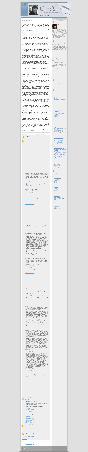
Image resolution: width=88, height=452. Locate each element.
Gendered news (56, 115)
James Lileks (56, 190)
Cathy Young (30, 206)
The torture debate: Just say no (58, 140)
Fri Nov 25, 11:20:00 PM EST (29, 436)
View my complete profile (56, 37)
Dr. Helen (55, 207)
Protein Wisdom (56, 189)
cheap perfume (28, 416)
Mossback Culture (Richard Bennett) (59, 198)
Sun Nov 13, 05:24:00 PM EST (29, 204)
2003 (41, 33)
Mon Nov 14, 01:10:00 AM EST (29, 265)
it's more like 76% (46, 108)
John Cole (55, 182)
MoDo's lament (56, 163)
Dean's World (56, 205)
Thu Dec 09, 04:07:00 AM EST (29, 422)
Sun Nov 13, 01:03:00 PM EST (29, 190)
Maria (29, 411)
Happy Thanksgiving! (57, 117)
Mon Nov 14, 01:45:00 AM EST (29, 273)
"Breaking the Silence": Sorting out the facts (60, 144)
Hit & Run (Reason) (56, 179)
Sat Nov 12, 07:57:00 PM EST (29, 169)
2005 (54, 96)
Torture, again (56, 129)
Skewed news (56, 116)
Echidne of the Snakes (57, 208)
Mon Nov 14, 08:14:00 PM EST (29, 377)
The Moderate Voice (57, 206)
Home (36, 441)
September (55, 167)
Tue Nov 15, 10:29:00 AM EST (29, 395)
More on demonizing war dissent (58, 138)
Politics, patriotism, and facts (58, 141)
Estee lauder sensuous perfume (31, 419)
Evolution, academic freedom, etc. (59, 148)
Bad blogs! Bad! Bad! (57, 165)
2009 (54, 91)
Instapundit (55, 173)
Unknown (30, 424)
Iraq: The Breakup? (57, 157)
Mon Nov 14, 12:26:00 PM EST (29, 302)
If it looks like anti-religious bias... (59, 112)
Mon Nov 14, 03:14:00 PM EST (29, 349)
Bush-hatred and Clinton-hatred (58, 142)
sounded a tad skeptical (40, 44)
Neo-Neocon (55, 181)
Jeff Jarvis (55, 188)
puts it (41, 94)
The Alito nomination (57, 164)
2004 (38, 33)
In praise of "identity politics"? (58, 143)
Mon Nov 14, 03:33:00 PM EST (29, 368)
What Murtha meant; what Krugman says (60, 128)
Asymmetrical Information (57, 178)
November (55, 98)
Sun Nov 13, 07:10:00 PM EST (29, 229)
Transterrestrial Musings (57, 197)
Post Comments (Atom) (30, 444)
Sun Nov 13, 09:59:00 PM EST (29, 254)
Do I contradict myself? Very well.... (59, 132)
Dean (29, 139)
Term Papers (30, 397)
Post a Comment (24, 439)
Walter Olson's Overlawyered (58, 201)
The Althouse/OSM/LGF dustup (58, 139)
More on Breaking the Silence (58, 131)
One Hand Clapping (57, 196)
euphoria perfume (29, 420)
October (55, 166)
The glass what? (56, 151)
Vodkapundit (55, 180)
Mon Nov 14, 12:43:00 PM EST (29, 326)
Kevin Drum (55, 192)
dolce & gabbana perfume (30, 418)
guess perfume (28, 421)
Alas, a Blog (55, 200)
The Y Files (53, 81)
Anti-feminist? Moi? (57, 120)
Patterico (55, 183)
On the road (55, 158)
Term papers (28, 399)
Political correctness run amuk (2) (59, 133)
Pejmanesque (56, 187)
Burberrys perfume (29, 417)
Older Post (48, 441)
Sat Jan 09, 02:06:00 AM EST (29, 409)
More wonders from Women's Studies (59, 130)
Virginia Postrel (56, 191)
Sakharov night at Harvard (58, 156)
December (55, 97)
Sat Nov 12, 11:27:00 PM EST (29, 185)
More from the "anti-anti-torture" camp (59, 99)
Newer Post (24, 441)
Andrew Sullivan (56, 174)
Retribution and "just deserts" (58, 100)
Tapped (55, 199)
